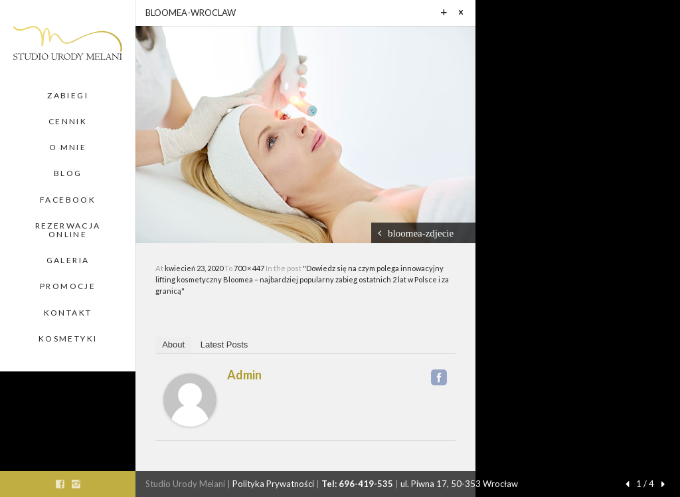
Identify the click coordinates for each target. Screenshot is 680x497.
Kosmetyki (68, 339)
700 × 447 (250, 268)
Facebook (68, 200)
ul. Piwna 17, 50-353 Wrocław (459, 483)
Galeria (68, 260)
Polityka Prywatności (273, 483)
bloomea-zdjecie (421, 233)
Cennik (67, 121)
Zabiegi (67, 95)
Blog (68, 173)
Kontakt (68, 313)
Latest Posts (224, 344)
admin (244, 374)
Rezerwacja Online (68, 230)
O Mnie (67, 147)
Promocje (68, 286)
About (173, 344)
